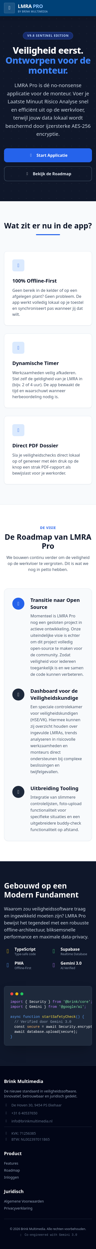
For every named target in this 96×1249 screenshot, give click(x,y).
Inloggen (11, 1177)
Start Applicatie (48, 155)
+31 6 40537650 (24, 1113)
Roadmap (12, 1170)
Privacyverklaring (18, 1208)
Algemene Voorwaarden (24, 1201)
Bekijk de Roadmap (48, 174)
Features (11, 1163)
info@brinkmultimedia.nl (32, 1121)
